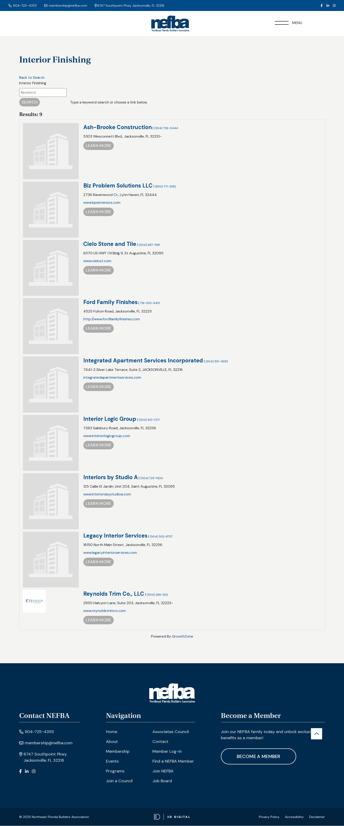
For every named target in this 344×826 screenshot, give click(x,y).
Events (112, 761)
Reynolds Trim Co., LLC (113, 594)
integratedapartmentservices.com (112, 377)
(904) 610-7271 (149, 420)
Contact (160, 741)
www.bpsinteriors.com (101, 202)
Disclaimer (317, 817)
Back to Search (32, 77)
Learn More (98, 146)
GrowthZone (182, 636)
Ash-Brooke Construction (117, 127)
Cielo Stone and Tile (109, 243)
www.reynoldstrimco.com (104, 611)
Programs (115, 771)
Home (111, 731)
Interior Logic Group (109, 419)
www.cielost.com (97, 260)
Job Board (162, 781)
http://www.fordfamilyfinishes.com (111, 319)
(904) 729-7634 (151, 478)
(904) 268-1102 (157, 595)
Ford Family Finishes (110, 302)
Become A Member (259, 756)
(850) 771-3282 (165, 186)
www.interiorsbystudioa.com (107, 494)
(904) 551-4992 (217, 362)
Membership (118, 751)
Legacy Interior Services (115, 535)
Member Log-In (167, 751)
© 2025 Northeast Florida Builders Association (54, 817)
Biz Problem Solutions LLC (118, 185)
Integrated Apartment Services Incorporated (143, 360)
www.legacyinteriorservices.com (110, 552)
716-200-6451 (150, 303)
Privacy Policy (269, 817)
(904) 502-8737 (161, 536)
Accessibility (294, 817)
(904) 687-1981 (149, 245)
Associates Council (170, 731)
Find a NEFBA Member (173, 761)
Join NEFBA (162, 771)
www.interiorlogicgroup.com (106, 436)
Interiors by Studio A (110, 477)
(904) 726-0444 (166, 128)
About (112, 741)
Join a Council (119, 781)
